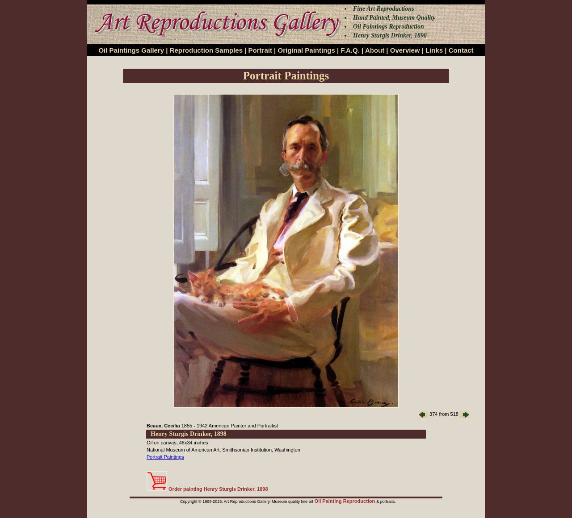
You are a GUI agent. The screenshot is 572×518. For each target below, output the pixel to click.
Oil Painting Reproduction (346, 501)
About (374, 50)
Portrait (260, 50)
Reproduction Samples (206, 50)
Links (434, 50)
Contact (461, 50)
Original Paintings (306, 50)
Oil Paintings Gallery (131, 50)
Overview (405, 50)
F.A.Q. (350, 50)
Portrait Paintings (165, 457)
